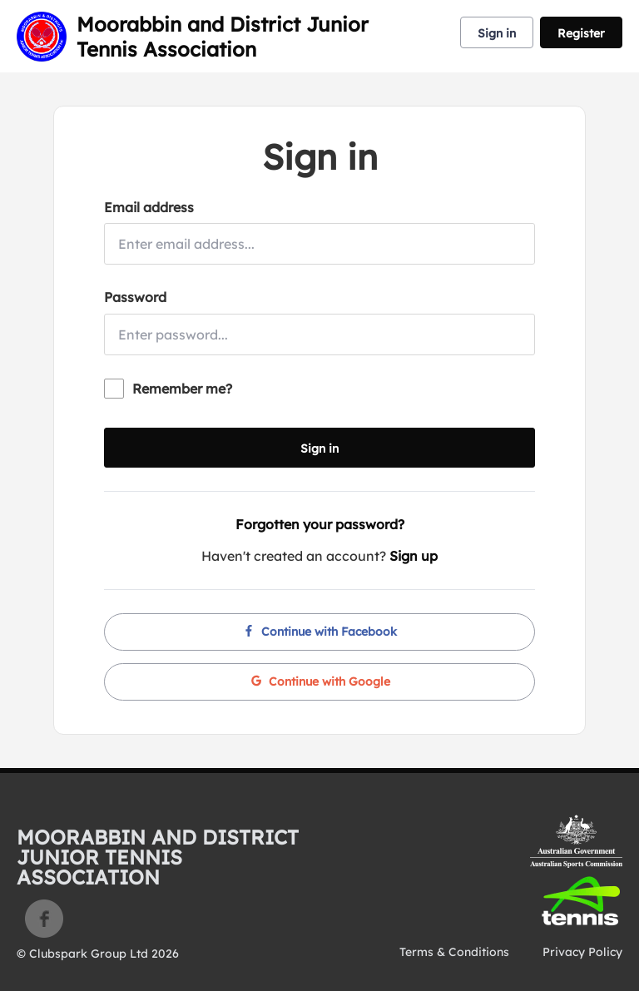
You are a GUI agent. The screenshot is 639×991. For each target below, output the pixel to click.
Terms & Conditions (454, 951)
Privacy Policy (582, 951)
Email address (149, 207)
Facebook (44, 918)
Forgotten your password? (319, 524)
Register (581, 33)
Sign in (497, 33)
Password (135, 297)
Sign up (413, 556)
